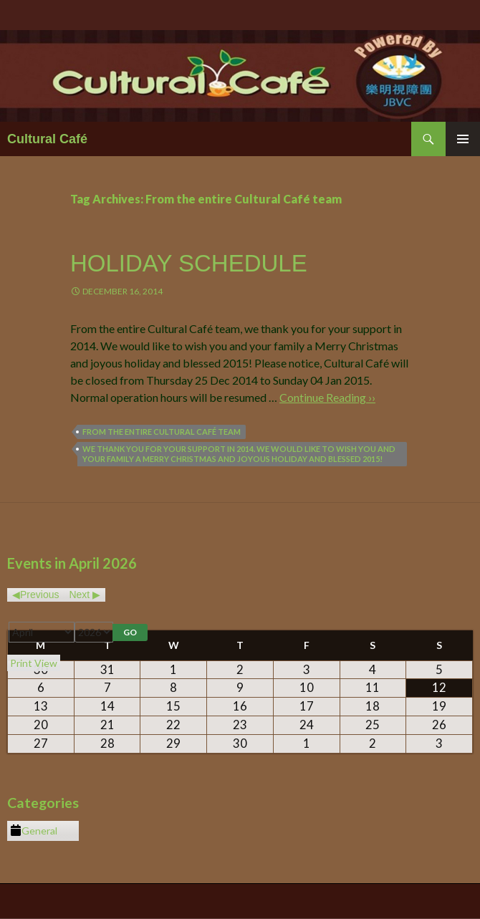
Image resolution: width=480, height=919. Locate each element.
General (33, 831)
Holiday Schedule (188, 263)
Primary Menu (463, 139)
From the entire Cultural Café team (161, 431)
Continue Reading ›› (327, 397)
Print (33, 663)
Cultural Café (47, 139)
